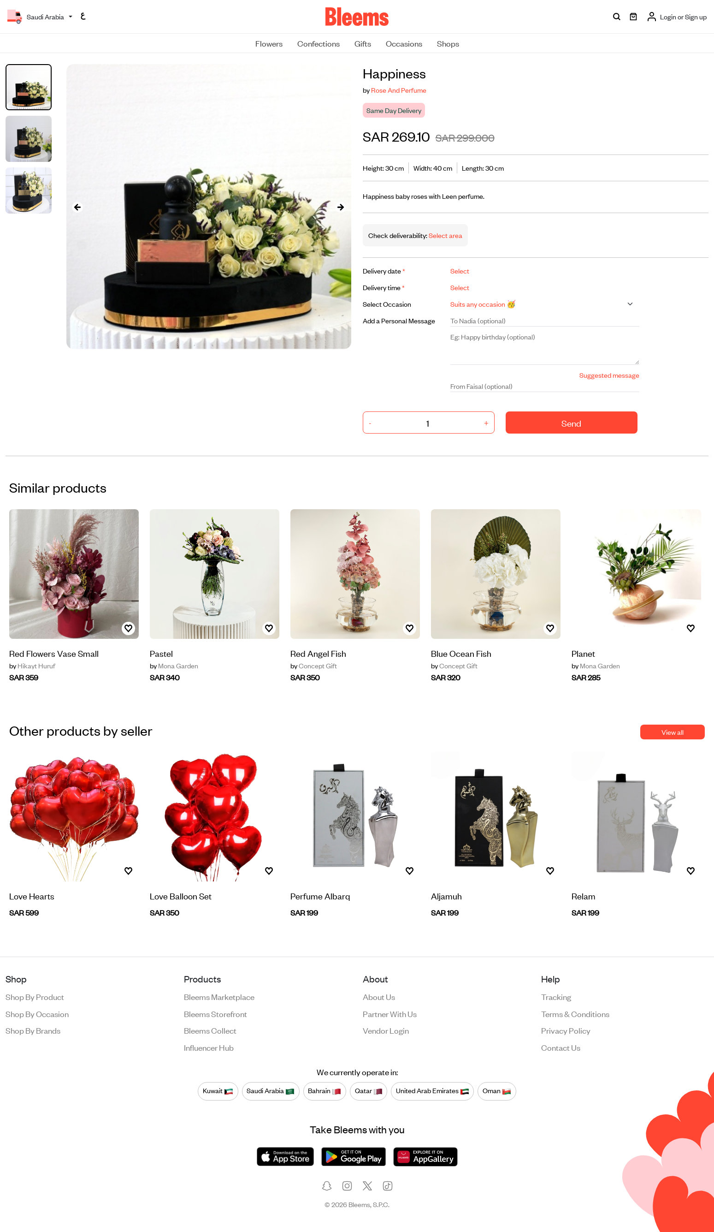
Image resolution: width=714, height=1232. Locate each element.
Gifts (362, 42)
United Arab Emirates (432, 1090)
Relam (584, 895)
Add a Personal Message (399, 320)
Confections (318, 42)
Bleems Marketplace (219, 996)
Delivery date (384, 270)
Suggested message (609, 375)
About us (379, 996)
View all (672, 732)
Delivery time (384, 287)
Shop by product (35, 996)
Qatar (369, 1090)
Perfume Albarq (320, 895)
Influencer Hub (209, 1047)
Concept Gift (313, 665)
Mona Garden (174, 665)
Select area (444, 235)
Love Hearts (31, 895)
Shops (448, 42)
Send (571, 423)
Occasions (404, 42)
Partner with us (390, 1013)
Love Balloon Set (181, 895)
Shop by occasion (37, 1013)
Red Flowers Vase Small (54, 653)
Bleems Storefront (215, 1013)
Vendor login (386, 1030)
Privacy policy (565, 1030)
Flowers (269, 42)
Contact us (560, 1047)
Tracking (556, 996)
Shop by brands (33, 1030)
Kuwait (218, 1090)
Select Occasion (387, 304)
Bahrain (324, 1090)
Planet (583, 653)
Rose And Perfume (398, 90)
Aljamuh (446, 895)
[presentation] (77, 207)
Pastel (161, 653)
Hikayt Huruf (32, 665)
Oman (497, 1090)
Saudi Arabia (271, 1090)
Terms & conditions (575, 1013)
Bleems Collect (210, 1030)
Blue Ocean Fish (461, 653)
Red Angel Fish (318, 653)
